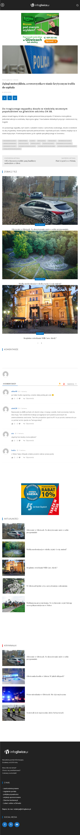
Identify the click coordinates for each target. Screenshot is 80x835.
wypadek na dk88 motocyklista (67, 146)
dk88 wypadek (23, 140)
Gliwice (15, 80)
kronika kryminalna (9, 143)
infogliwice (52, 140)
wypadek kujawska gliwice (27, 146)
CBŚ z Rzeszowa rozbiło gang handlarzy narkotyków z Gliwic (20, 162)
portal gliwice (35, 143)
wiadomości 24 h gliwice (64, 143)
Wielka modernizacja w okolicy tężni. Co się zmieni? (40, 284)
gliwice (32, 140)
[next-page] (41, 343)
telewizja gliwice (48, 143)
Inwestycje (40, 279)
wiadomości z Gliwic (9, 146)
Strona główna (7, 80)
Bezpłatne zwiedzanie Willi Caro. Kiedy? (40, 338)
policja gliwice (23, 143)
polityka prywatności (10, 794)
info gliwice (41, 140)
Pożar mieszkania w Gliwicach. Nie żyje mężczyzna (46, 694)
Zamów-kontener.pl (10, 800)
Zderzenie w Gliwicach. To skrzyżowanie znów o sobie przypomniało (40, 229)
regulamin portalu (9, 791)
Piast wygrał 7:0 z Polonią (65, 161)
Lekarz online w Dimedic (12, 803)
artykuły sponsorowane (12, 797)
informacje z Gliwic (65, 140)
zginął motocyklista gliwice (11, 149)
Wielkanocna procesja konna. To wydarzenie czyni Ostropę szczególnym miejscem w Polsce (49, 604)
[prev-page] (37, 343)
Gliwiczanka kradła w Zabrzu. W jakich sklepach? (45, 676)
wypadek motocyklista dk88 (46, 146)
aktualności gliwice (9, 140)
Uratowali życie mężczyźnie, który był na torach (45, 713)
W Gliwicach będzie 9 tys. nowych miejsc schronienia (47, 586)
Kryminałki (40, 224)
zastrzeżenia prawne (11, 788)
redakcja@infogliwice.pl (22, 809)
